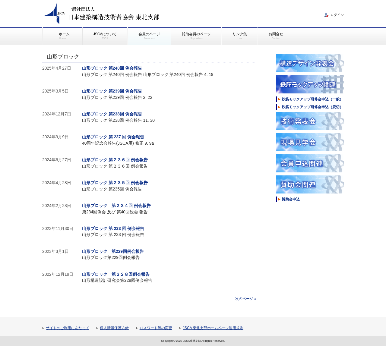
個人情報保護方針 (114, 328)
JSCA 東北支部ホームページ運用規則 (213, 328)
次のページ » (245, 299)
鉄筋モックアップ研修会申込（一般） (312, 99)
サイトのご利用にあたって (67, 328)
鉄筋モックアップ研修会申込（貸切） (312, 107)
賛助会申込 (291, 199)
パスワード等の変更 (156, 328)
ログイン (337, 15)
